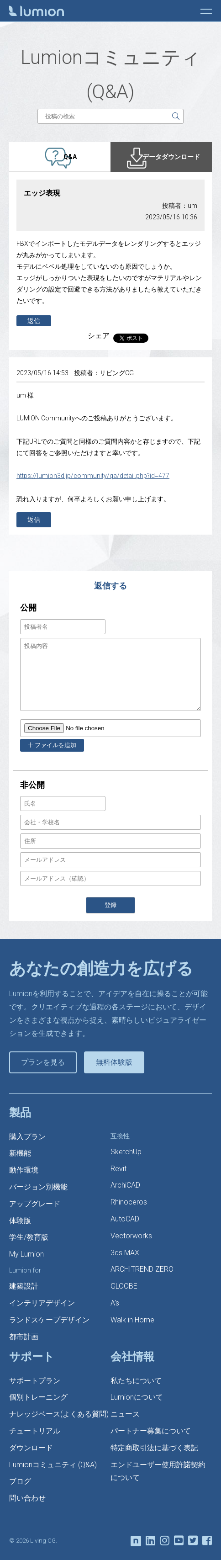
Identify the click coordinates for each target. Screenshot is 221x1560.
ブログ (20, 1481)
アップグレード (34, 1203)
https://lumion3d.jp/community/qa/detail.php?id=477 (92, 475)
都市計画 (23, 1336)
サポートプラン (34, 1380)
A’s (114, 1303)
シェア (99, 335)
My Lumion (26, 1254)
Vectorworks (131, 1235)
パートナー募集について (150, 1431)
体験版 (20, 1220)
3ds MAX (124, 1252)
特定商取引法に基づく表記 (154, 1447)
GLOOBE (123, 1286)
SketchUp (126, 1151)
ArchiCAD (125, 1185)
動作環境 (23, 1170)
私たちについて (136, 1380)
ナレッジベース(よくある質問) (59, 1414)
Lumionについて (136, 1397)
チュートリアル (34, 1431)
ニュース (125, 1414)
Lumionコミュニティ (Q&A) (53, 1464)
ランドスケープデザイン (49, 1320)
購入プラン (27, 1136)
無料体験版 (114, 1062)
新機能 (20, 1153)
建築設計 (23, 1286)
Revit (118, 1168)
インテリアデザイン (42, 1303)
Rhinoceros (128, 1202)
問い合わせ (27, 1498)
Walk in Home (132, 1320)
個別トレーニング (38, 1397)
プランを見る (43, 1062)
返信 (33, 320)
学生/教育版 (28, 1237)
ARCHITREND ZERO (142, 1269)
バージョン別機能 (38, 1187)
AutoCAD (124, 1219)
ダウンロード (31, 1447)
